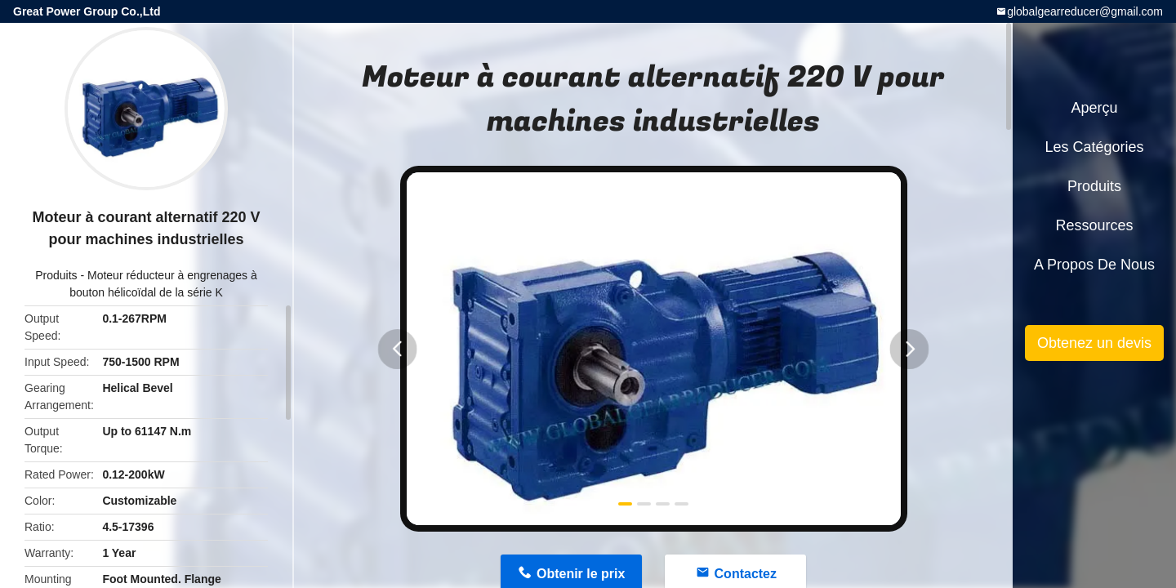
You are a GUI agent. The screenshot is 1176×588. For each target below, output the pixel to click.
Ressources (1094, 225)
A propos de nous (1094, 264)
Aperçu (1094, 108)
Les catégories (1094, 147)
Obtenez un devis (1094, 343)
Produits (56, 275)
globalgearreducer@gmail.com (1085, 11)
